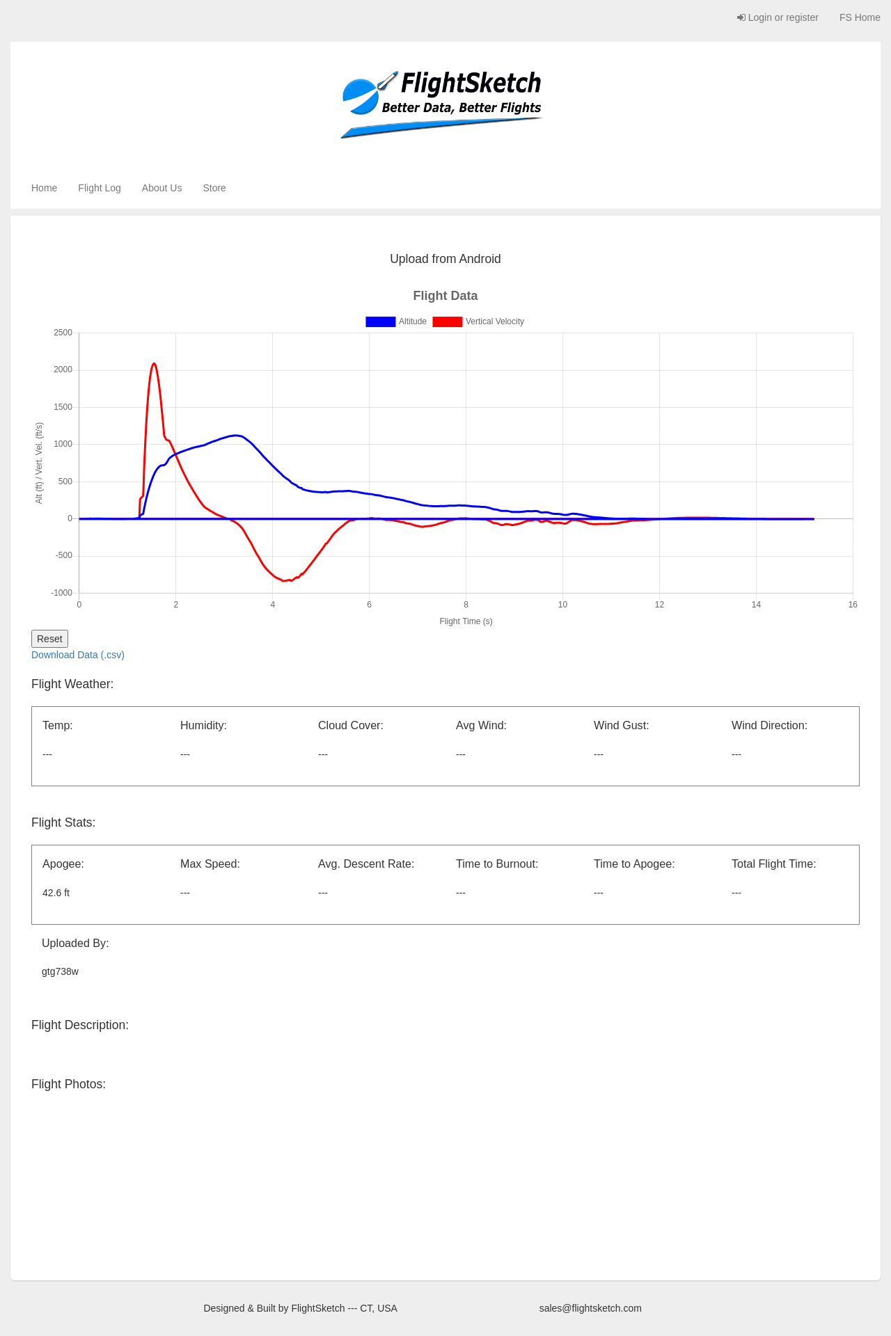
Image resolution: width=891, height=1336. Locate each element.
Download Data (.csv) (78, 654)
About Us (162, 187)
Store (214, 187)
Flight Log (99, 187)
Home (44, 187)
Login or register (778, 17)
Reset (50, 638)
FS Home (860, 17)
